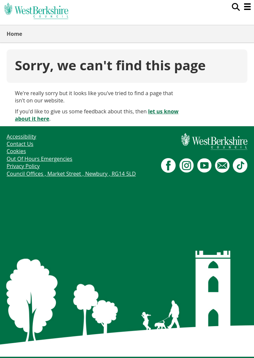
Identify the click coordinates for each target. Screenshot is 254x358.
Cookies (16, 151)
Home (14, 33)
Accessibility (21, 136)
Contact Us (20, 144)
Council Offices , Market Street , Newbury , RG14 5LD (71, 173)
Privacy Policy (23, 166)
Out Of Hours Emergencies (39, 158)
